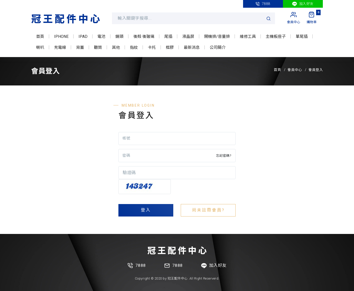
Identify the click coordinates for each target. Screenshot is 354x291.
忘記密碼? (224, 155)
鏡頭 (119, 36)
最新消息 (192, 47)
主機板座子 (276, 36)
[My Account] (293, 18)
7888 (263, 4)
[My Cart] (312, 18)
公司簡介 (218, 47)
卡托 (152, 47)
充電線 (60, 47)
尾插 (168, 36)
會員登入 (315, 70)
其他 (116, 47)
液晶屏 (188, 36)
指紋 (134, 47)
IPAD (83, 36)
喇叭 (40, 47)
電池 (101, 36)
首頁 (40, 36)
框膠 (170, 47)
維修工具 (248, 36)
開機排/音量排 (217, 36)
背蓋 (80, 47)
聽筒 (98, 47)
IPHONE (61, 36)
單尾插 (302, 36)
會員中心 (294, 70)
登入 (146, 210)
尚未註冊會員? (208, 210)
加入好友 (303, 4)
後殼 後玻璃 (143, 36)
